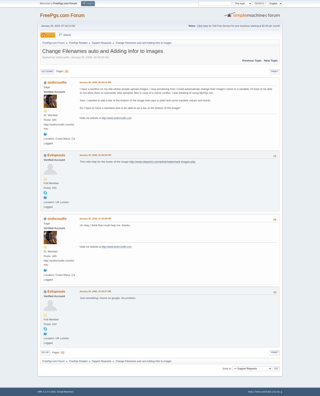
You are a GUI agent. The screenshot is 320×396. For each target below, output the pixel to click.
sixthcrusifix (57, 82)
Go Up (45, 352)
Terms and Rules (263, 391)
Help (250, 391)
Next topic (271, 60)
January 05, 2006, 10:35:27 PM (95, 291)
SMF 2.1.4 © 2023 (47, 391)
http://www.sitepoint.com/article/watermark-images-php (162, 161)
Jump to (226, 368)
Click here (202, 26)
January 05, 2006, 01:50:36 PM (95, 155)
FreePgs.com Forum (62, 15)
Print (274, 71)
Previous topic (252, 60)
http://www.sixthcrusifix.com (117, 118)
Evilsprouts (56, 155)
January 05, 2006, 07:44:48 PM (95, 218)
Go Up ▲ (277, 391)
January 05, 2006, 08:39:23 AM (95, 82)
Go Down (47, 71)
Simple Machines (65, 391)
